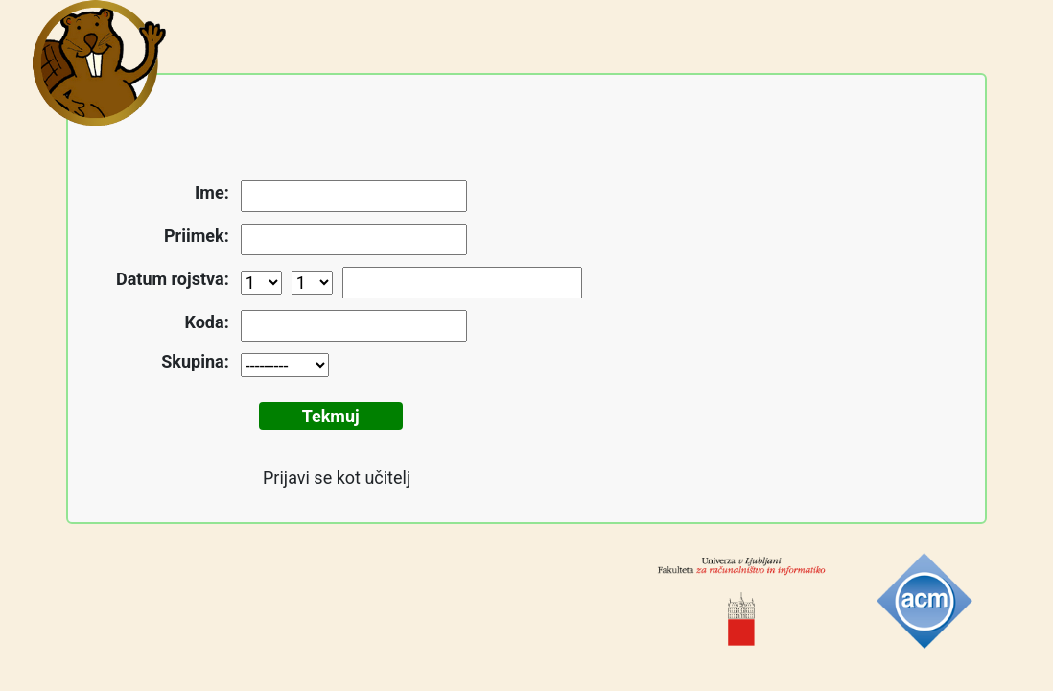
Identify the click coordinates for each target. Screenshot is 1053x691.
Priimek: (196, 236)
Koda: (207, 322)
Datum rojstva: (172, 279)
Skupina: (194, 361)
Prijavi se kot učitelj (336, 477)
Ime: (212, 192)
